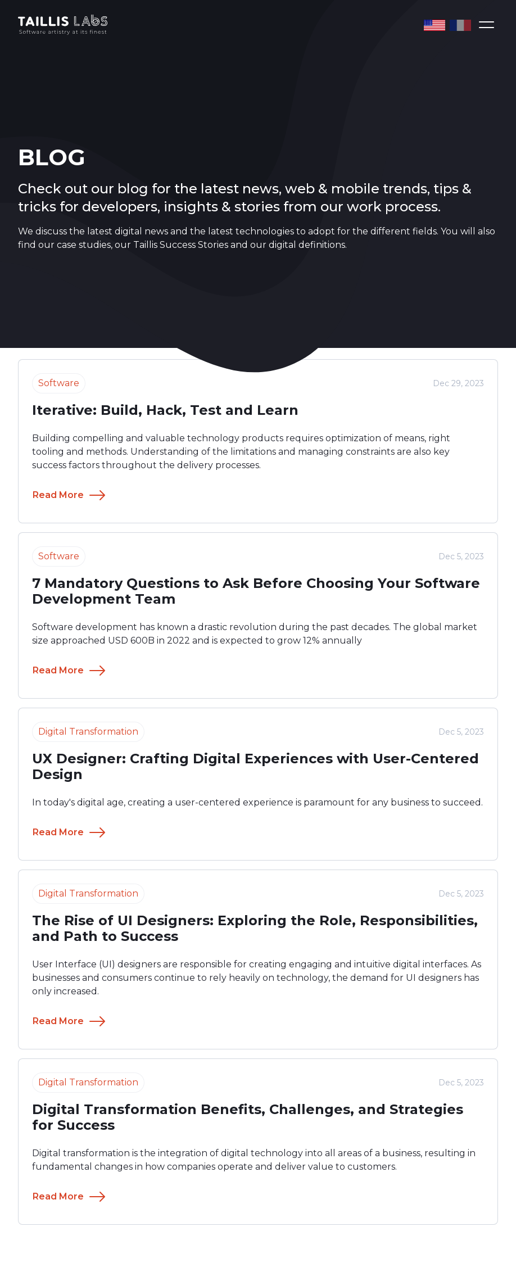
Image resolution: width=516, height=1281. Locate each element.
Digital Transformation (88, 731)
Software (58, 556)
